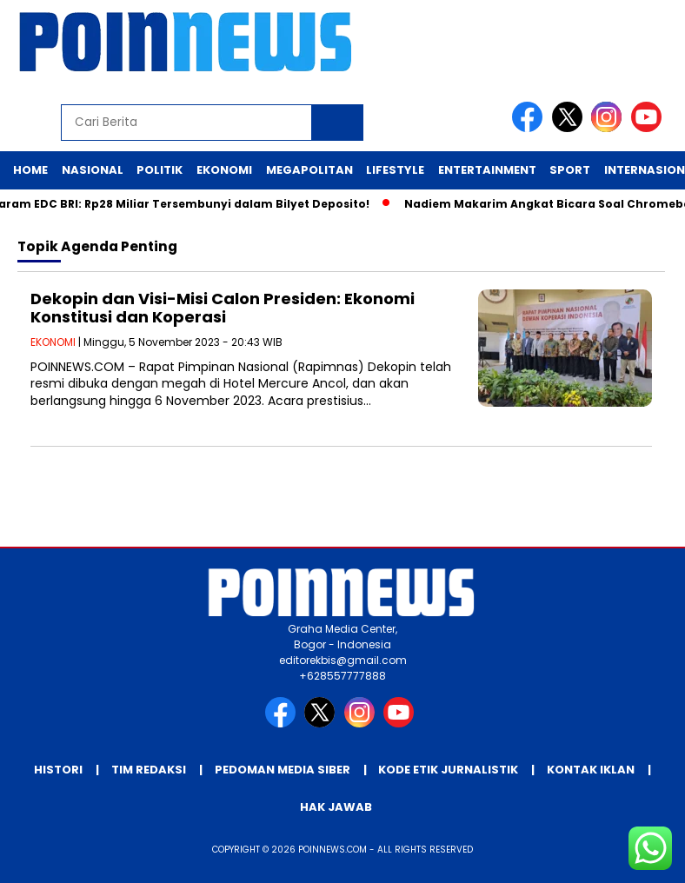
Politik (159, 170)
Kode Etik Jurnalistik (448, 769)
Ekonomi (224, 170)
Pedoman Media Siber (282, 769)
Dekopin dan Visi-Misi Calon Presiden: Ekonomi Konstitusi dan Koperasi (222, 308)
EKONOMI (53, 342)
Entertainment (487, 170)
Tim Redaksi (148, 769)
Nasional (92, 170)
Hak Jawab (336, 807)
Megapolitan (309, 170)
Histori (58, 769)
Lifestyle (395, 170)
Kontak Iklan (591, 769)
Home (30, 170)
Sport (569, 170)
